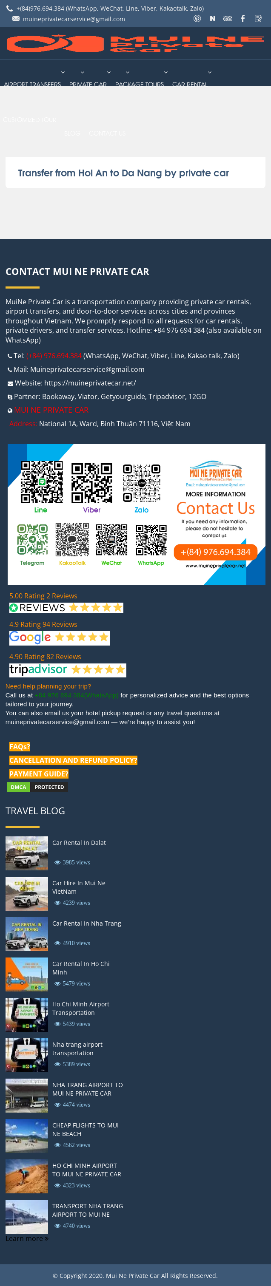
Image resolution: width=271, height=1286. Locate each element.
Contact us (107, 132)
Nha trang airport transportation (77, 1048)
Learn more (27, 1238)
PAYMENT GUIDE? (38, 774)
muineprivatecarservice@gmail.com (74, 19)
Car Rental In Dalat (79, 842)
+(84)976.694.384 (40, 8)
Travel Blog (35, 810)
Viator (87, 396)
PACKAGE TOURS (139, 83)
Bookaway (58, 396)
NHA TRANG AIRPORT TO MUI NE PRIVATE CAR (87, 1089)
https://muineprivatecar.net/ (90, 383)
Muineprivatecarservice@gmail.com (87, 369)
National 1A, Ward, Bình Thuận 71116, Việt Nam (115, 423)
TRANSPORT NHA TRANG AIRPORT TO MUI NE (87, 1210)
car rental (190, 83)
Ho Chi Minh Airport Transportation (80, 1008)
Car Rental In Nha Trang (86, 923)
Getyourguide (123, 396)
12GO (197, 396)
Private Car (88, 83)
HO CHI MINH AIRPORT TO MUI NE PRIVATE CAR (86, 1169)
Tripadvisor (166, 396)
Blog (72, 132)
